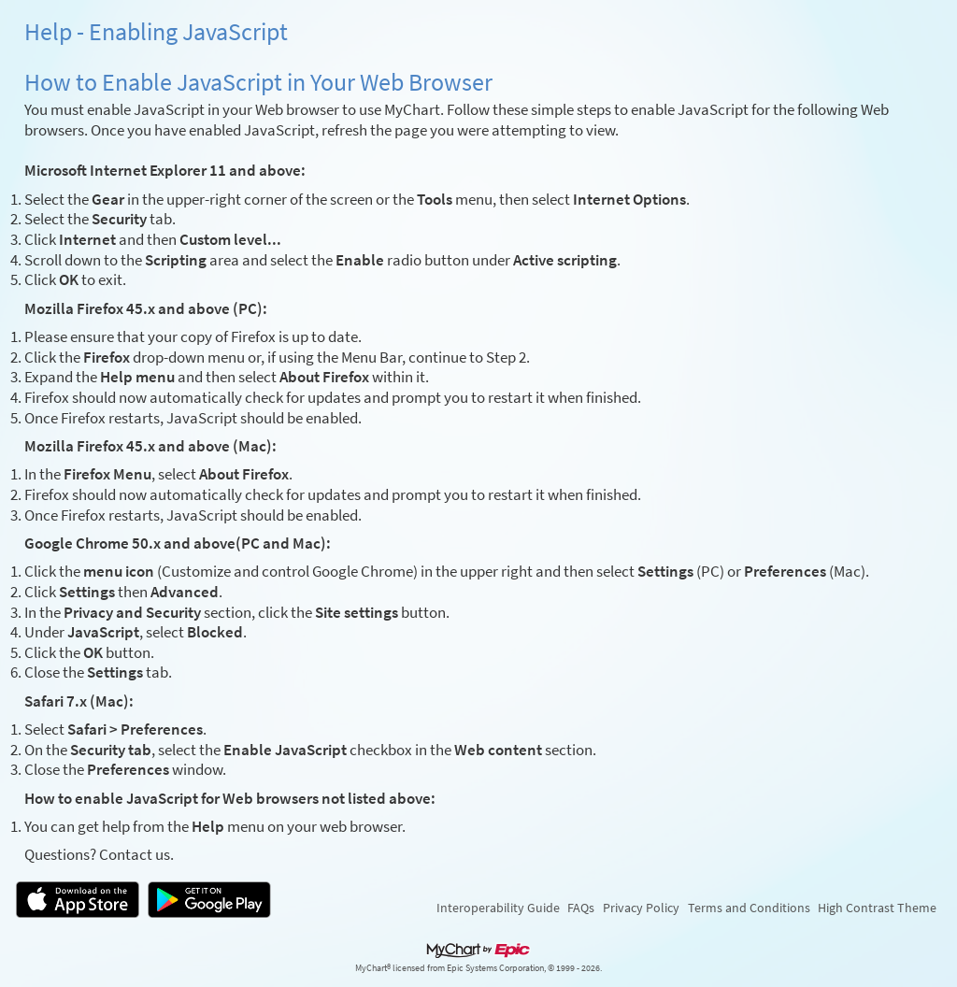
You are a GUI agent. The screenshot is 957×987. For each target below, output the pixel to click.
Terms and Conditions (749, 907)
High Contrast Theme (877, 907)
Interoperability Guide (498, 907)
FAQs (580, 907)
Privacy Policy (641, 907)
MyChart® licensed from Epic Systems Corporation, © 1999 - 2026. (478, 968)
